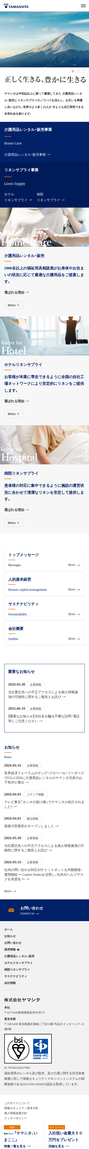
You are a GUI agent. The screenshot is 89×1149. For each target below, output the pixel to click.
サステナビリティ (15, 976)
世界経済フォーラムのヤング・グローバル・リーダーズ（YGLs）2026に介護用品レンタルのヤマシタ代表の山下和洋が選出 (44, 777)
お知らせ (10, 936)
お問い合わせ (12, 942)
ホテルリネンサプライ (18, 197)
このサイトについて (17, 1103)
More (10, 891)
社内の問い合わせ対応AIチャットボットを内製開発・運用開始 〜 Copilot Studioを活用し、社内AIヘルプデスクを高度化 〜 (44, 874)
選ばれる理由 (16, 292)
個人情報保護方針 (15, 1113)
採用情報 (10, 949)
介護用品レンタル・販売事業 (27, 154)
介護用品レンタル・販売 (19, 956)
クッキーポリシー (15, 1118)
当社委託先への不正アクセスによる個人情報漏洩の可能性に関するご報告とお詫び (43, 694)
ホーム (8, 929)
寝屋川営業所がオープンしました (31, 826)
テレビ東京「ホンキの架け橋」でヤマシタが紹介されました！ (44, 804)
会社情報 (10, 983)
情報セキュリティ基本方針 (21, 1108)
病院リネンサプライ (51, 197)
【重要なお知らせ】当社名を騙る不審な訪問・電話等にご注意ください (44, 718)
